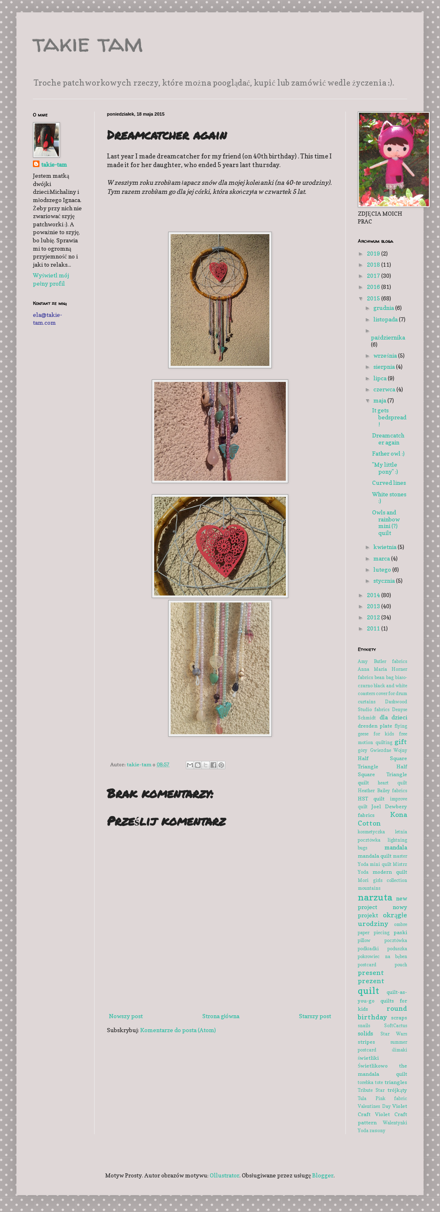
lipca (380, 378)
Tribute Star (371, 1090)
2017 (374, 275)
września (385, 355)
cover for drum (391, 693)
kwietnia (385, 546)
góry (362, 750)
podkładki (368, 948)
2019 (374, 253)
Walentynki (395, 1123)
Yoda (363, 1130)
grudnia (384, 307)
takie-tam (54, 164)
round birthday (382, 1012)
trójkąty (397, 1090)
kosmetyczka (371, 832)
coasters (366, 693)
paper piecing (373, 932)
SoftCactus (395, 1025)
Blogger (322, 1175)
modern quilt (390, 872)
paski (400, 932)
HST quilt (371, 799)
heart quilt (392, 783)
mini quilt (380, 864)
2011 (374, 628)
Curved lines (389, 482)
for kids (383, 734)
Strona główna (221, 1015)
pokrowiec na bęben (382, 956)
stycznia (384, 580)
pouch (401, 965)
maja (380, 400)
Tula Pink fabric (382, 1098)
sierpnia (384, 366)
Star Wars (394, 1034)
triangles (395, 1082)
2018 (374, 264)
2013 (374, 606)
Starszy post (315, 1015)
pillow (364, 940)
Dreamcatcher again (388, 439)
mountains (369, 888)
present (371, 972)
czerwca (384, 389)
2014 (374, 594)
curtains (366, 702)
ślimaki (399, 1050)
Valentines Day (374, 1106)
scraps (399, 1017)
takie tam (88, 43)
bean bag (384, 677)
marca (382, 558)
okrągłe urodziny (382, 919)
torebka (365, 1082)
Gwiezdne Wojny (389, 750)
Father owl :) (388, 453)
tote (379, 1082)
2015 (374, 298)
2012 (374, 617)
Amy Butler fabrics (382, 661)
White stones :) (389, 498)
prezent (371, 981)
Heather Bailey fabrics (382, 790)
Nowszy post (126, 1015)
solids (365, 1033)
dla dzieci (394, 717)
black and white (390, 686)
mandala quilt (374, 856)
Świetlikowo (373, 1066)
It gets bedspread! (389, 417)
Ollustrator (224, 1175)
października (388, 337)
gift (400, 741)
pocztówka (395, 940)
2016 (374, 286)
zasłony (377, 1130)
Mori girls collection (382, 880)
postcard (367, 965)
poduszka (397, 948)
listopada (386, 319)
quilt (368, 990)
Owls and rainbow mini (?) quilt (386, 522)
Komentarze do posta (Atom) (178, 1029)
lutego (382, 569)
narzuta (375, 897)
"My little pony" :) (385, 468)
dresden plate (375, 726)
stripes (366, 1042)
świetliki (368, 1058)
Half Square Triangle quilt (382, 774)
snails (364, 1025)
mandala (395, 847)
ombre (400, 924)
